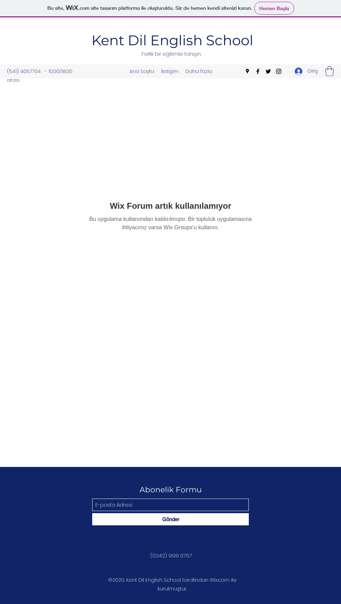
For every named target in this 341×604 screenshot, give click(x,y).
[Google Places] (247, 71)
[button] (329, 71)
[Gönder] (170, 519)
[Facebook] (257, 71)
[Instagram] (278, 71)
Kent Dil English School (172, 40)
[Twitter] (268, 71)
